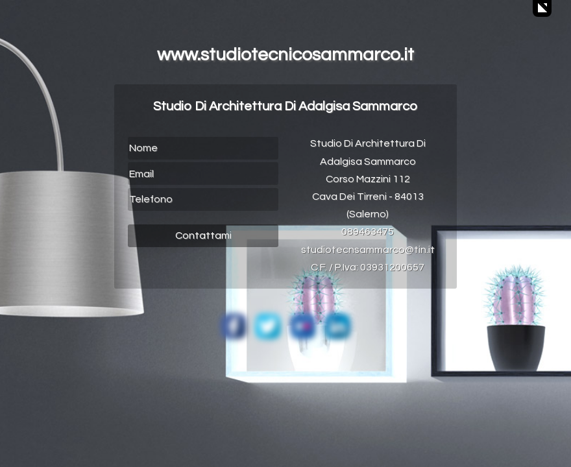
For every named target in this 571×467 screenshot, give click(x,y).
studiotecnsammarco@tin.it (368, 250)
